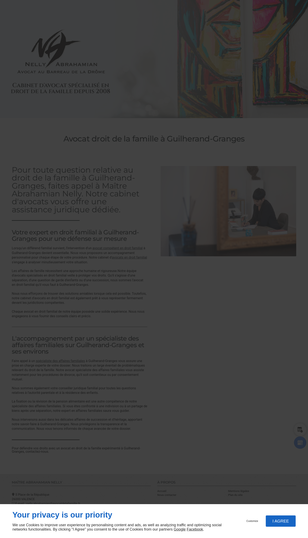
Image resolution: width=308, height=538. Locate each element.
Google (180, 529)
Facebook (195, 529)
